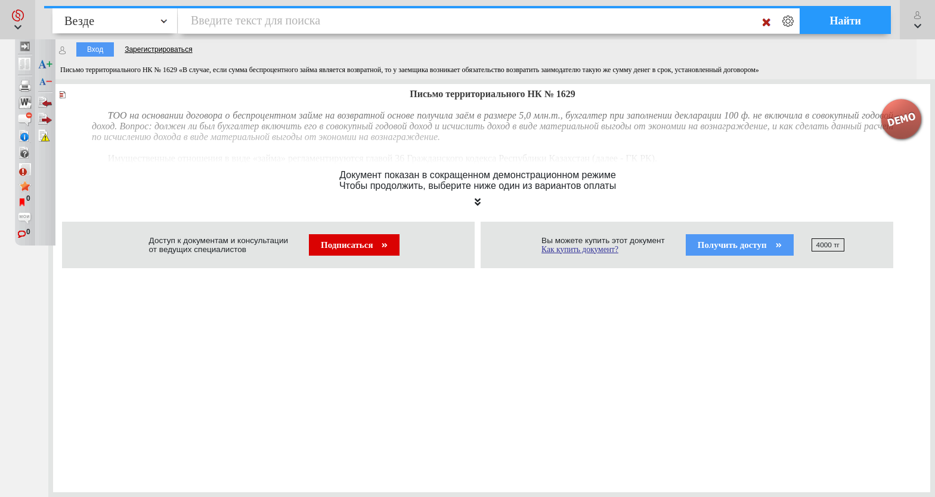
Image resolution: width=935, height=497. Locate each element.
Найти (845, 21)
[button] (17, 19)
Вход (95, 49)
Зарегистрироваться (158, 49)
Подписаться (354, 245)
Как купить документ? (579, 249)
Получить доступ (740, 245)
